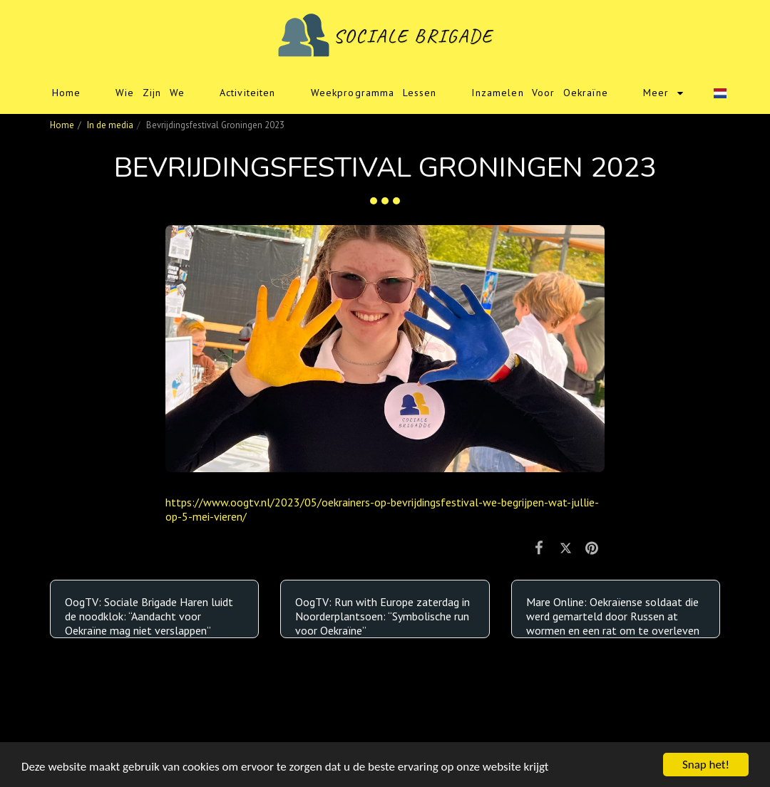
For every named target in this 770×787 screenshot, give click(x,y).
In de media (110, 125)
